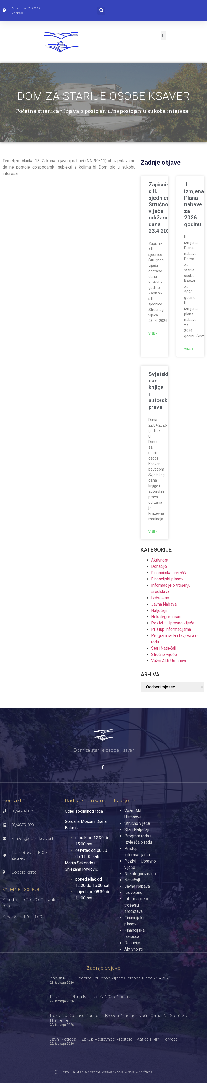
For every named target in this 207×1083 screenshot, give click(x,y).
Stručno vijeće (164, 654)
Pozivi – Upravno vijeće (172, 623)
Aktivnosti (160, 560)
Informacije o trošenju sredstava (136, 905)
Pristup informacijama (171, 629)
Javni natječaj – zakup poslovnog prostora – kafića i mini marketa (114, 1039)
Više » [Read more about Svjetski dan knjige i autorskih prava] (152, 532)
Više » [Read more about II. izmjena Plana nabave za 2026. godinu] (188, 349)
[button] (101, 11)
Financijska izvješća (169, 572)
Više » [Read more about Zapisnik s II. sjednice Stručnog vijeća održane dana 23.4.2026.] (152, 333)
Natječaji (159, 610)
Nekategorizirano (167, 616)
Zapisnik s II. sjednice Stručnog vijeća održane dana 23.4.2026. (161, 207)
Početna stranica (37, 110)
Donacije (159, 566)
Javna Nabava (164, 604)
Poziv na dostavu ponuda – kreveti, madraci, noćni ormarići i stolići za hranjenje (118, 1018)
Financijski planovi (167, 578)
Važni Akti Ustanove (169, 660)
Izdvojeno (160, 597)
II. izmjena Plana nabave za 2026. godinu (194, 204)
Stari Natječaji (163, 648)
